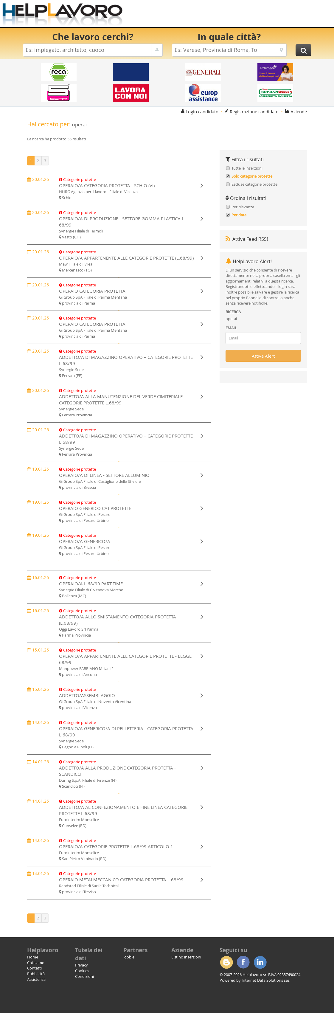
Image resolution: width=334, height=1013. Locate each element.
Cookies (82, 970)
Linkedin (260, 962)
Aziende (298, 111)
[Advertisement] (231, 15)
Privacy (81, 965)
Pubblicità (36, 973)
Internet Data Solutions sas (266, 980)
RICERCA (233, 311)
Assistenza (36, 979)
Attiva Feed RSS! (247, 239)
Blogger (226, 962)
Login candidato (202, 111)
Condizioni (84, 976)
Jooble (128, 957)
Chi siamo (35, 962)
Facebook (243, 962)
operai (231, 318)
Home (32, 957)
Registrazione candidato (254, 111)
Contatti (34, 968)
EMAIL (231, 328)
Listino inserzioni (186, 957)
